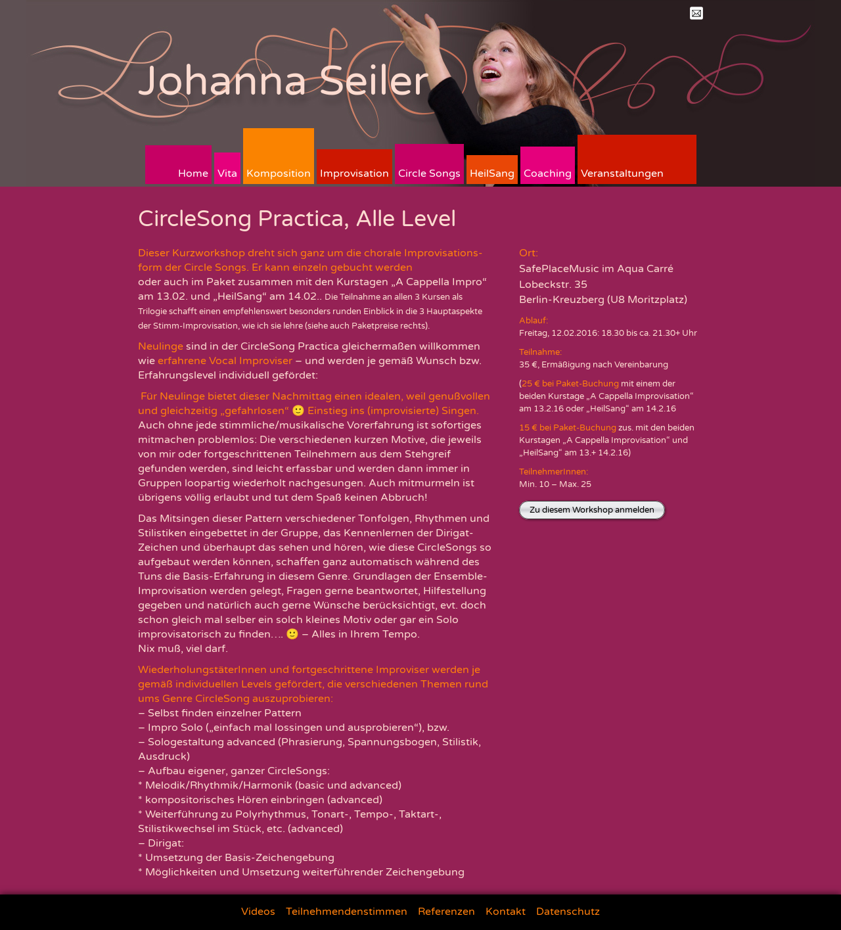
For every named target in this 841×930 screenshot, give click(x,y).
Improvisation (354, 173)
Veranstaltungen (622, 173)
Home (193, 173)
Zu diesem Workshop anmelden (592, 510)
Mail (696, 13)
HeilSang (492, 173)
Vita (227, 173)
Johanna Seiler (283, 81)
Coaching (548, 173)
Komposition (278, 173)
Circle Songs (429, 173)
